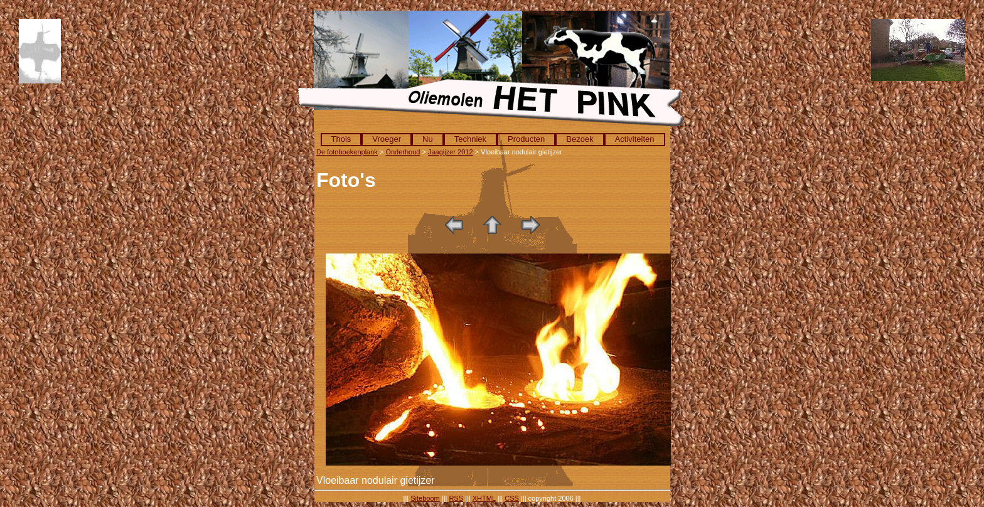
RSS (456, 498)
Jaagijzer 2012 (450, 152)
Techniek (470, 139)
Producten (526, 139)
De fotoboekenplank (347, 152)
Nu (427, 139)
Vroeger (386, 139)
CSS (512, 498)
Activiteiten (635, 139)
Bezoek (579, 139)
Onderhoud (402, 152)
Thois (341, 139)
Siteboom (424, 498)
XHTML (484, 498)
